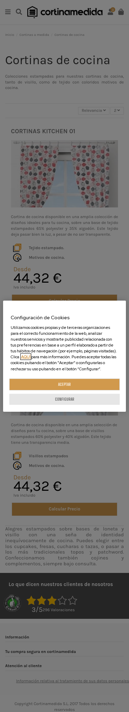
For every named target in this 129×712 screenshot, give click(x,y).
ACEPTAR (64, 384)
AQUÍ (26, 356)
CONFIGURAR (64, 399)
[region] (64, 355)
